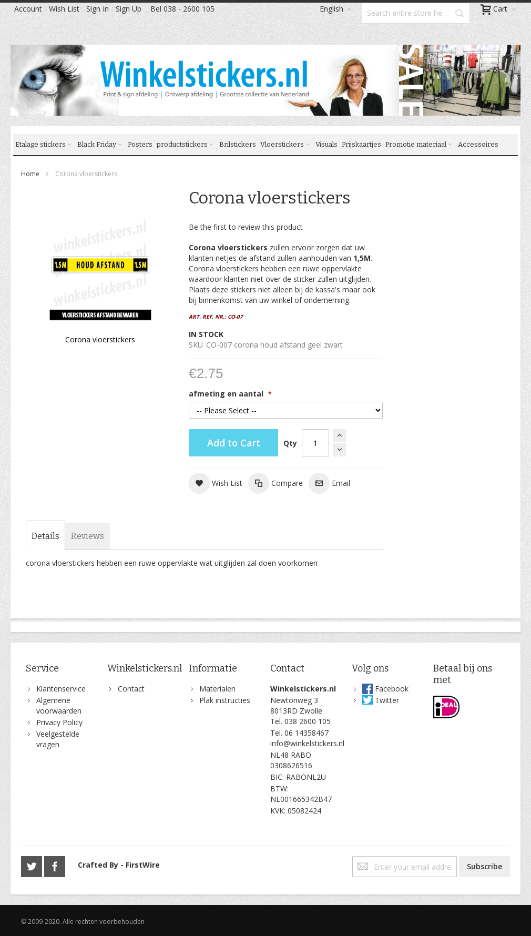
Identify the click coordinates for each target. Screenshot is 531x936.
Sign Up (128, 9)
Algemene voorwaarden (58, 705)
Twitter (387, 700)
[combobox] (416, 13)
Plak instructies (224, 700)
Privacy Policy (59, 722)
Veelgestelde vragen (57, 739)
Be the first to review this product (246, 227)
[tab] (45, 536)
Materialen (217, 689)
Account (28, 9)
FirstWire (143, 865)
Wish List (64, 9)
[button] (215, 483)
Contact (131, 689)
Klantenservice (61, 689)
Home (30, 173)
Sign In (97, 9)
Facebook (392, 689)
